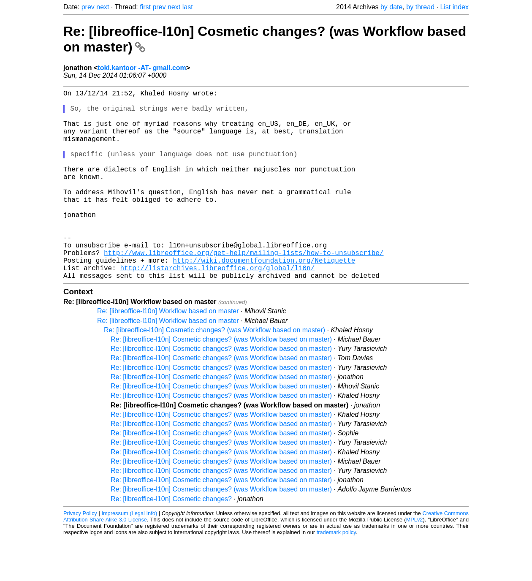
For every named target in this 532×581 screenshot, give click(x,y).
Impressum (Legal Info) (129, 555)
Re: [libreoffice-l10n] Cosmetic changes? (171, 541)
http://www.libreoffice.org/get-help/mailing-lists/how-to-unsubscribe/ (243, 289)
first (145, 7)
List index (454, 7)
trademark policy (336, 574)
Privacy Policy (80, 555)
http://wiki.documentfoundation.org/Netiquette (264, 299)
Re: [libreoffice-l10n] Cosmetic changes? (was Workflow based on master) (214, 372)
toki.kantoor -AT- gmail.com (142, 67)
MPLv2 (414, 562)
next (102, 7)
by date (391, 7)
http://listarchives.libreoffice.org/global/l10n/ (217, 308)
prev (88, 7)
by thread (420, 7)
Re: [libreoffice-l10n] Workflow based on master (168, 353)
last (187, 7)
